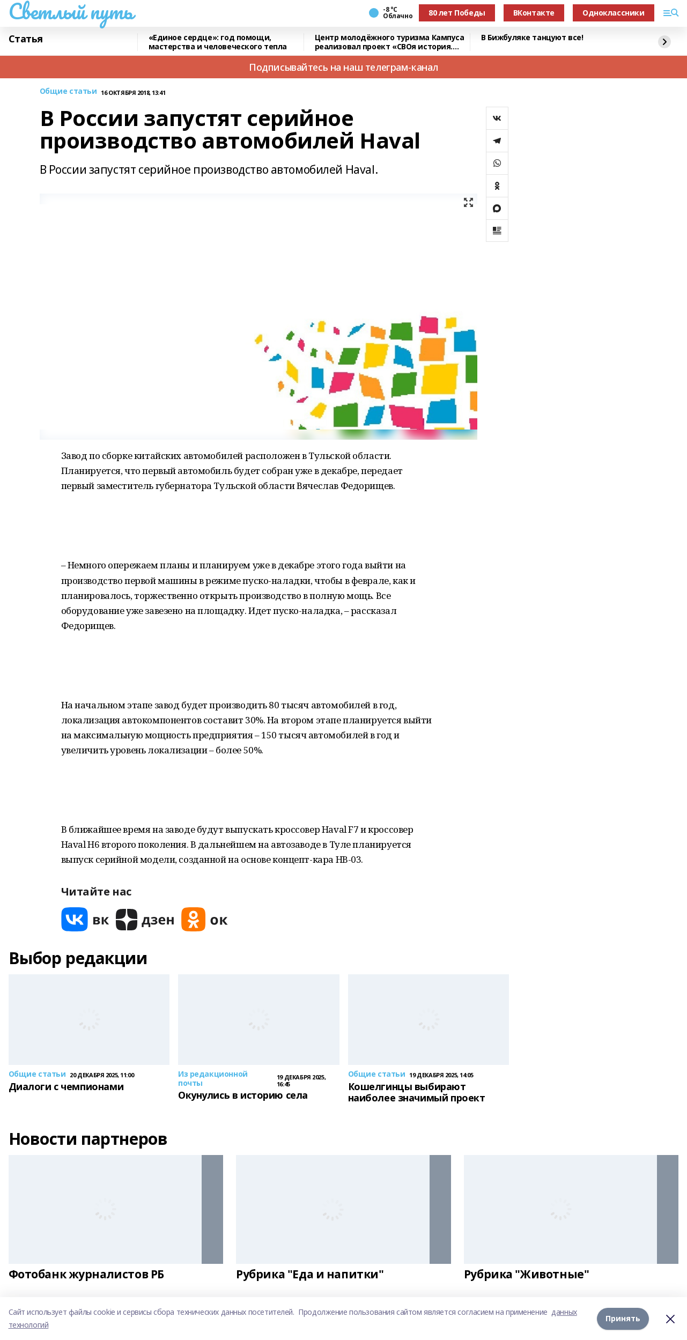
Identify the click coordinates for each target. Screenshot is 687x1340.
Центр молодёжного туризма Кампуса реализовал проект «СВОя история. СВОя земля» (389, 42)
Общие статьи (68, 91)
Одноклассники (613, 13)
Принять (622, 1318)
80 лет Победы (457, 13)
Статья (26, 39)
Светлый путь (71, 11)
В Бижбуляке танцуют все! (532, 37)
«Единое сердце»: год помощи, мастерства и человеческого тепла (218, 42)
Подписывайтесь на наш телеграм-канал (343, 67)
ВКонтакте (534, 13)
